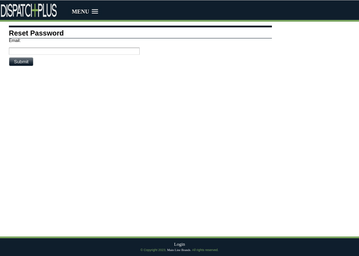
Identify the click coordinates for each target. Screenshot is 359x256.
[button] (21, 61)
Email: (15, 40)
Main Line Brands (179, 250)
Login (179, 244)
